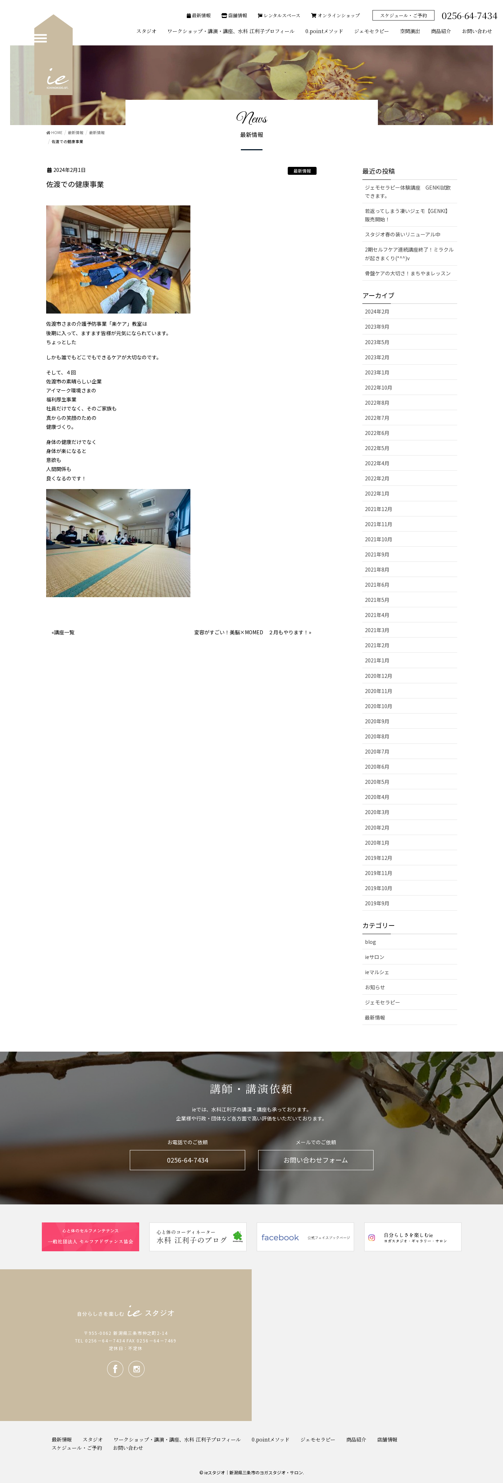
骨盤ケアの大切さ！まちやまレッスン (408, 273)
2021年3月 (377, 630)
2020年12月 (378, 675)
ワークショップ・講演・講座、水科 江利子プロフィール (177, 1439)
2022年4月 (377, 463)
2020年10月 (378, 706)
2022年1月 (377, 493)
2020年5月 (377, 781)
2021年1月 (377, 660)
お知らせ (375, 987)
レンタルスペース (279, 15)
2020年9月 (377, 721)
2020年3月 (377, 812)
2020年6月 (377, 766)
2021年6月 (377, 584)
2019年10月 (378, 888)
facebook (115, 1369)
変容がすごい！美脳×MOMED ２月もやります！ (251, 632)
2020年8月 (377, 736)
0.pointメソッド (271, 1439)
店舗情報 (234, 15)
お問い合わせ (128, 1447)
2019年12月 (378, 857)
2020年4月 (377, 796)
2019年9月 (377, 903)
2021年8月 (377, 569)
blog (370, 941)
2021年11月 (378, 524)
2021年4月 (377, 614)
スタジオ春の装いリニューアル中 (402, 234)
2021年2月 (377, 645)
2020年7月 (377, 751)
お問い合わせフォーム (315, 1159)
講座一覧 (64, 632)
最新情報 (199, 15)
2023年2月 (377, 357)
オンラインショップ (335, 15)
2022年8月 (377, 402)
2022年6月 (377, 432)
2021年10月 (378, 539)
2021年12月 (378, 508)
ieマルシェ (377, 972)
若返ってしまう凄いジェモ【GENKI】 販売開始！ (409, 215)
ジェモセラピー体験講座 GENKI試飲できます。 (408, 191)
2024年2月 (377, 311)
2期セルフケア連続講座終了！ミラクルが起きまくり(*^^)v (409, 253)
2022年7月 (377, 417)
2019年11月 (378, 872)
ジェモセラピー (382, 1002)
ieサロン (374, 956)
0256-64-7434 (187, 1159)
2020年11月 (378, 690)
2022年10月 (378, 387)
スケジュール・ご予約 (403, 15)
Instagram (136, 1369)
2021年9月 (377, 554)
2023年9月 (377, 326)
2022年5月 (377, 448)
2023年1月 (377, 372)
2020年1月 (377, 842)
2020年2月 (377, 827)
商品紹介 (356, 1439)
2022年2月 (377, 478)
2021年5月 (377, 599)
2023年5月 (377, 342)
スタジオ (93, 1439)
